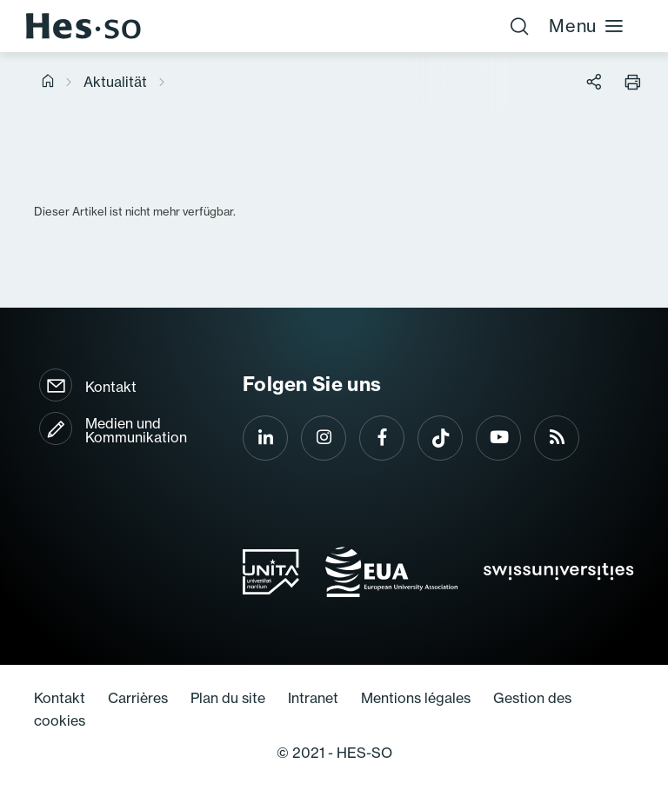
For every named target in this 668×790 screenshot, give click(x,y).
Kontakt (111, 387)
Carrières (138, 698)
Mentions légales (416, 698)
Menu (587, 25)
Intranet (313, 698)
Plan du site (227, 698)
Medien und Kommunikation (136, 430)
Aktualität (115, 81)
